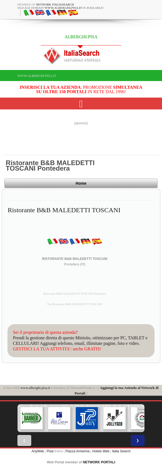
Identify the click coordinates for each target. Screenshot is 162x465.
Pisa (50, 451)
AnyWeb (38, 451)
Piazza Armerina (78, 451)
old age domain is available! (60, 7)
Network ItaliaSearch (55, 4)
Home (81, 183)
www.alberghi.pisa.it (36, 76)
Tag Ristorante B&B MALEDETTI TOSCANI (74, 304)
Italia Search (121, 451)
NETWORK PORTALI (99, 462)
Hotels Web (100, 451)
